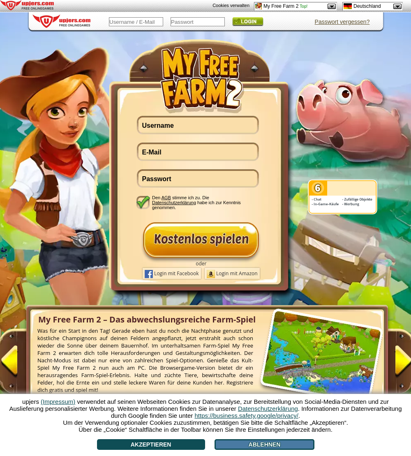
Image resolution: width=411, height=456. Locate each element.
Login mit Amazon (232, 274)
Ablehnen (265, 444)
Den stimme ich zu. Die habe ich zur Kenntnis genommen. (196, 202)
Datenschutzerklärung (174, 202)
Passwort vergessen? (342, 21)
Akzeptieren (151, 444)
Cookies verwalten (230, 5)
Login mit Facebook (172, 274)
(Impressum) (58, 401)
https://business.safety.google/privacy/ (246, 415)
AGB (166, 197)
